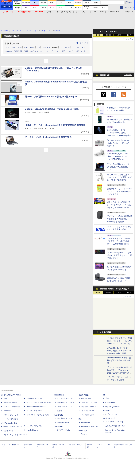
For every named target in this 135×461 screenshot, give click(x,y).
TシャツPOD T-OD (64, 407)
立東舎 (59, 411)
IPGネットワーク (109, 418)
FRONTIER (46, 47)
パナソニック (80, 51)
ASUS (32, 47)
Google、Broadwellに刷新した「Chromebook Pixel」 (52, 109)
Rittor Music (59, 395)
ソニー (57, 51)
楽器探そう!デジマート (65, 402)
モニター (50, 12)
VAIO (26, 51)
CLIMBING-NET (63, 422)
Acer (14, 47)
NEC (83, 47)
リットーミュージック (65, 398)
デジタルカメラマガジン (12, 427)
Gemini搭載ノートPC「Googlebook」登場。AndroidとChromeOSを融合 (119, 133)
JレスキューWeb (87, 411)
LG (73, 47)
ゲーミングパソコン (64, 12)
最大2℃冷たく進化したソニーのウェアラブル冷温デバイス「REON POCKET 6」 (119, 177)
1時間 (98, 35)
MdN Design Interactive (89, 427)
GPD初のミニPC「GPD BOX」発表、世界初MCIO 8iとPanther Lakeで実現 (119, 350)
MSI (77, 47)
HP (61, 47)
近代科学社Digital (63, 430)
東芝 (63, 51)
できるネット (8, 431)
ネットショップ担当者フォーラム (39, 402)
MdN (80, 419)
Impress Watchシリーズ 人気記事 (114, 289)
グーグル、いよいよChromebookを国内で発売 (48, 137)
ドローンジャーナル (10, 415)
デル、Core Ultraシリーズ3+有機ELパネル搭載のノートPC (119, 167)
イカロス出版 (83, 395)
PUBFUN (106, 411)
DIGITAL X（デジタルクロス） (38, 415)
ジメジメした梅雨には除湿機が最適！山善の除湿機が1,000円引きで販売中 (119, 219)
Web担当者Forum (10, 402)
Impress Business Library (36, 407)
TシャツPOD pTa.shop (114, 422)
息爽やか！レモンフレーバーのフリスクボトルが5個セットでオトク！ (119, 191)
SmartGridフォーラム (35, 398)
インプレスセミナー (34, 411)
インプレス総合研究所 (11, 407)
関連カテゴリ (13, 43)
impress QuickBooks (112, 407)
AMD (19, 47)
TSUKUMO (18, 51)
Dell (38, 47)
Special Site (105, 75)
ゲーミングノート (82, 12)
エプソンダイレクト (37, 51)
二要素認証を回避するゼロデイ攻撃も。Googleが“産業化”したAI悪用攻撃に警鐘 (119, 241)
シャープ (50, 51)
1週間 (119, 35)
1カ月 (129, 35)
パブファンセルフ (112, 414)
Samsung (9, 51)
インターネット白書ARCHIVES (15, 435)
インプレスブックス (34, 426)
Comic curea (110, 402)
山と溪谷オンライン (64, 418)
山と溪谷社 (58, 415)
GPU (94, 12)
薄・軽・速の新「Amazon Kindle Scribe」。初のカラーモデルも (119, 143)
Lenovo (67, 47)
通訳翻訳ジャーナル (88, 407)
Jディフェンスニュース (90, 402)
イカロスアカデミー (88, 415)
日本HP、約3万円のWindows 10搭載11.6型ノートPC (51, 96)
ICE (104, 395)
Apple (26, 47)
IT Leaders (7, 411)
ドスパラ (71, 51)
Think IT (6, 398)
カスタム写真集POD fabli (115, 426)
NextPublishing (32, 430)
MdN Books (85, 422)
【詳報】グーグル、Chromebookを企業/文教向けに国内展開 (55, 125)
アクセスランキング (108, 31)
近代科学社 (58, 427)
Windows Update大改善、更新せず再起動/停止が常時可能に (119, 360)
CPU (102, 12)
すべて (8, 47)
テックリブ (83, 431)
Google (54, 47)
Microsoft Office (113, 12)
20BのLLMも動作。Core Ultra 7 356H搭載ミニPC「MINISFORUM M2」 (117, 156)
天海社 (107, 398)
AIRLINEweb (86, 398)
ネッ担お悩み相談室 (10, 419)
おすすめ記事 (105, 332)
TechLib (84, 434)
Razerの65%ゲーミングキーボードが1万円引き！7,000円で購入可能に (119, 255)
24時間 (108, 35)
